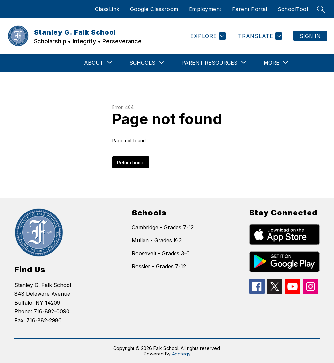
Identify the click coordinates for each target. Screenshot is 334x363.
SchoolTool (293, 9)
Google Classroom (154, 9)
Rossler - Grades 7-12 (159, 266)
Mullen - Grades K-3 (157, 240)
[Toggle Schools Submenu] (162, 62)
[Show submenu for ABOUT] (93, 63)
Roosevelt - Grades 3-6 (161, 253)
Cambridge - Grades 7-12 (163, 227)
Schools (142, 62)
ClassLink (107, 9)
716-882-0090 (51, 311)
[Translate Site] (259, 36)
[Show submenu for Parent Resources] (209, 63)
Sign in (310, 36)
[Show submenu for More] (271, 63)
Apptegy (181, 353)
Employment (205, 9)
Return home (130, 162)
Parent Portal (249, 9)
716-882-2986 (44, 320)
